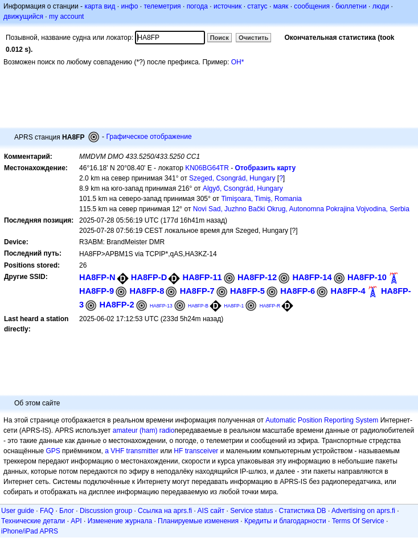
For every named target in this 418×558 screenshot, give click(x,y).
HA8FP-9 (96, 291)
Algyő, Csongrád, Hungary (243, 188)
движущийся (23, 16)
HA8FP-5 (247, 291)
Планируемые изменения (198, 521)
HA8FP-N (97, 277)
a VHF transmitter (131, 451)
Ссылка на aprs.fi (165, 511)
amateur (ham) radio (144, 430)
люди (380, 6)
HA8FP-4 (348, 291)
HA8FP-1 (234, 306)
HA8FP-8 (146, 291)
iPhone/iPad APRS (29, 531)
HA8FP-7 (197, 291)
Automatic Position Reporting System (321, 420)
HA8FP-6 (297, 291)
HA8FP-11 (202, 277)
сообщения (312, 6)
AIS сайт (211, 511)
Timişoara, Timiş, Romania (261, 199)
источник (227, 6)
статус (257, 6)
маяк (281, 6)
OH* (237, 62)
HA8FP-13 (161, 306)
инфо (129, 6)
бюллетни (351, 6)
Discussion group (106, 511)
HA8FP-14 (311, 277)
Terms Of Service (358, 521)
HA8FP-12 (257, 277)
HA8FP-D (149, 277)
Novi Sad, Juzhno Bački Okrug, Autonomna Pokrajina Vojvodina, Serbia (301, 209)
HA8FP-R (270, 306)
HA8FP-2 (117, 304)
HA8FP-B (198, 306)
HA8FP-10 (367, 277)
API (76, 521)
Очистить (253, 37)
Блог (66, 511)
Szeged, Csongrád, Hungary (232, 178)
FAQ (47, 511)
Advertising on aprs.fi (363, 511)
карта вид (99, 6)
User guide (17, 511)
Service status (251, 511)
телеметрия (162, 6)
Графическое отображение (148, 137)
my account (66, 16)
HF (178, 451)
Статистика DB (302, 511)
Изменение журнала (120, 521)
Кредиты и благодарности (285, 521)
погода (197, 6)
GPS (53, 451)
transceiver (202, 451)
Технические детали (33, 521)
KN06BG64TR (207, 168)
